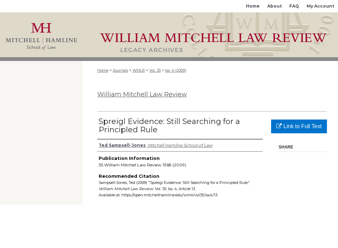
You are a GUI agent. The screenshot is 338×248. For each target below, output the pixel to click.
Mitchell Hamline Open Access (210, 34)
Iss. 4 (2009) (175, 70)
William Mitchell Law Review (142, 94)
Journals (120, 70)
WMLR (138, 70)
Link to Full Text (298, 126)
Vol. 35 (155, 70)
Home (102, 70)
